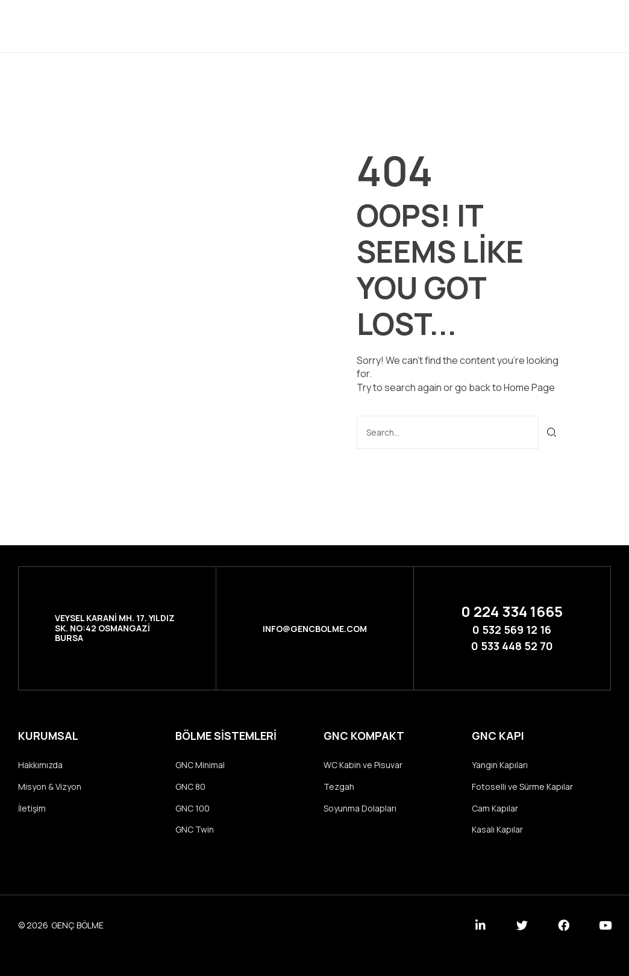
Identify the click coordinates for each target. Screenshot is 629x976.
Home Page (529, 387)
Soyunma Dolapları (360, 808)
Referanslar (391, 25)
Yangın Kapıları (500, 765)
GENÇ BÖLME (77, 925)
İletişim (463, 25)
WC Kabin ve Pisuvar (363, 765)
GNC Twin (194, 829)
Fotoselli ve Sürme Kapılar (522, 786)
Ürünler (318, 25)
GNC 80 (190, 786)
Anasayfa (187, 25)
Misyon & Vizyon (49, 786)
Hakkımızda (40, 765)
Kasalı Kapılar (497, 829)
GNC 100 (192, 808)
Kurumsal (254, 25)
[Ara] (552, 432)
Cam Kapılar (495, 808)
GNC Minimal (200, 765)
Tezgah (339, 786)
